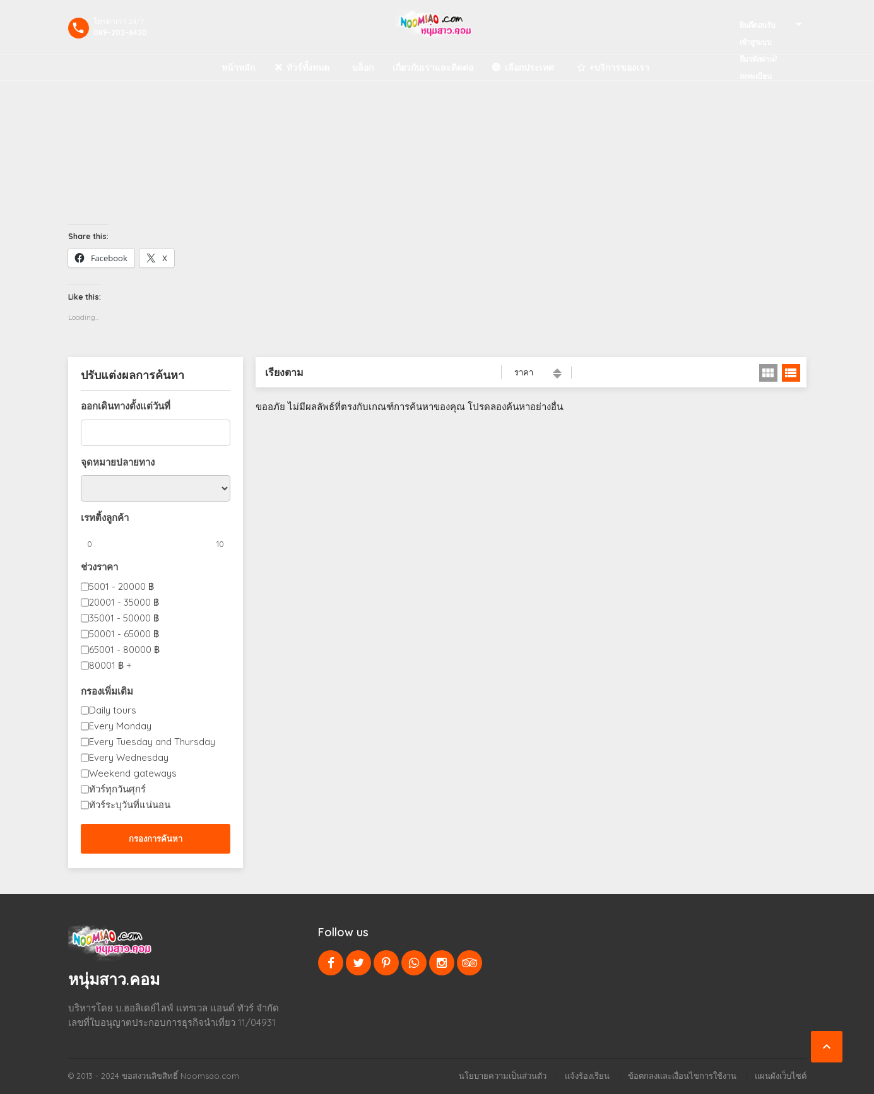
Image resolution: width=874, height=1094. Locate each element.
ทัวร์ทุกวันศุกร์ (117, 789)
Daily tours (112, 710)
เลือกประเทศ (529, 67)
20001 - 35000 (124, 602)
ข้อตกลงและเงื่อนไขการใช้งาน (682, 1076)
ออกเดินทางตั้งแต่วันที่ (125, 406)
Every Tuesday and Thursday (152, 742)
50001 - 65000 (124, 634)
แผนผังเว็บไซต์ (780, 1076)
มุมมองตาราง (768, 373)
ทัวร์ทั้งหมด (307, 67)
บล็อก (363, 67)
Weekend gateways (133, 773)
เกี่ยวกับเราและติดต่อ (433, 67)
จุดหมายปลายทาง (118, 462)
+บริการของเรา (619, 67)
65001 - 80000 (124, 650)
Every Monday (120, 726)
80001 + (110, 665)
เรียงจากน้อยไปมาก (557, 370)
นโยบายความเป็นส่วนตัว (502, 1076)
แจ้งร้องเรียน (587, 1076)
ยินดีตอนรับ (758, 25)
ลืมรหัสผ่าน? (758, 59)
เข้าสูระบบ (756, 42)
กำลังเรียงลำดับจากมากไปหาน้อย (557, 376)
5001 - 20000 (121, 586)
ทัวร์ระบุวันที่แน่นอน (129, 805)
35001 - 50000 (124, 618)
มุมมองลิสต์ (791, 373)
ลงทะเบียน (756, 76)
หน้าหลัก (238, 67)
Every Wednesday (128, 757)
